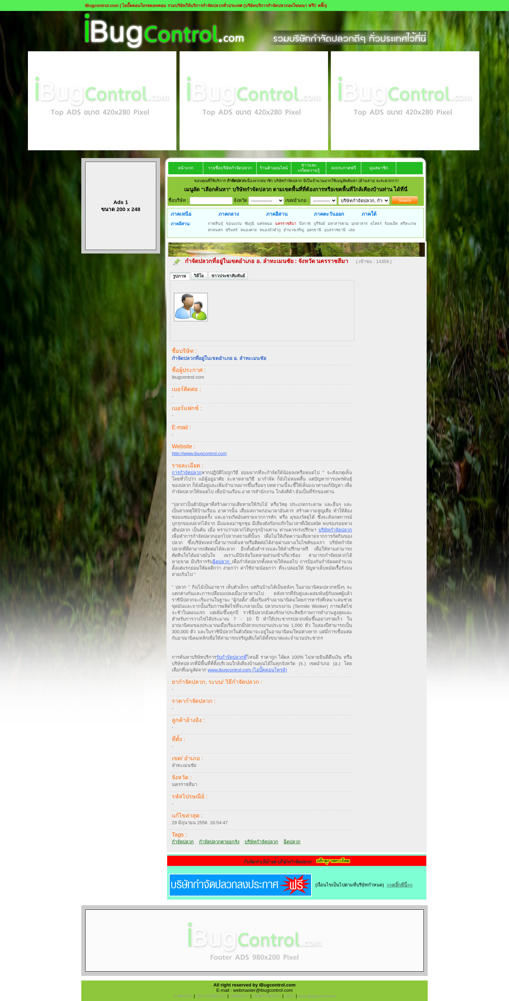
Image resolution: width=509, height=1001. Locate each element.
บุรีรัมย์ (319, 223)
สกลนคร (215, 230)
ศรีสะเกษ (408, 223)
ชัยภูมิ (249, 223)
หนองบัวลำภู (270, 230)
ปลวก (289, 996)
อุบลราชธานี (335, 230)
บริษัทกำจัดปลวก (335, 529)
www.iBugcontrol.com (316, 996)
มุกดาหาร (359, 223)
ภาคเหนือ (181, 214)
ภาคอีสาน (277, 214)
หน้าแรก (185, 167)
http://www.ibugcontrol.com (199, 453)
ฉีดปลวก (222, 561)
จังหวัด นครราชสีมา (324, 261)
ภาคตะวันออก (329, 214)
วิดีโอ (199, 275)
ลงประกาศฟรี (343, 167)
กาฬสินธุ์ (215, 223)
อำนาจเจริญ (293, 230)
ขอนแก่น (234, 223)
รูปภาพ (180, 276)
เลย (352, 230)
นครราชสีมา (285, 223)
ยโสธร (376, 223)
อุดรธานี (314, 230)
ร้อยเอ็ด (391, 223)
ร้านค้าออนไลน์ (274, 167)
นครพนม (264, 223)
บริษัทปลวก (239, 996)
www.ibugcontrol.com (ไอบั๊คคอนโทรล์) (247, 670)
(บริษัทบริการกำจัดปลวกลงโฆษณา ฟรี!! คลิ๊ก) (285, 5)
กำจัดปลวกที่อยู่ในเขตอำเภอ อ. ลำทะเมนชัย (239, 261)
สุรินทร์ (232, 230)
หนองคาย (248, 230)
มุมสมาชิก (378, 167)
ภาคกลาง (228, 214)
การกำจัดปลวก (186, 472)
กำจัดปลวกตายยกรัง (219, 841)
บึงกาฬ (305, 223)
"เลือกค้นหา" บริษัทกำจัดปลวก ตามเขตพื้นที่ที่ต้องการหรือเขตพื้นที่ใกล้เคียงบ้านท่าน (297, 189)
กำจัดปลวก (183, 841)
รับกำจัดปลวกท (231, 657)
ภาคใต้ (369, 214)
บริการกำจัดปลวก (211, 996)
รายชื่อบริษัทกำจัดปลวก (230, 167)
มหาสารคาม (338, 223)
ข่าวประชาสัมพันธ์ (228, 275)
